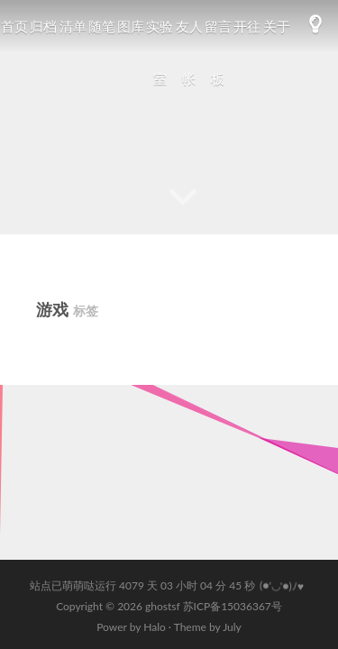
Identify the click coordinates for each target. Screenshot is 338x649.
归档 (43, 26)
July (232, 627)
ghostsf (164, 606)
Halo (154, 627)
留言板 (218, 52)
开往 (246, 26)
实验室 (159, 52)
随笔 (101, 26)
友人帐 (189, 52)
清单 (73, 26)
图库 (130, 26)
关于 (276, 26)
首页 (14, 26)
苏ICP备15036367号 (232, 606)
